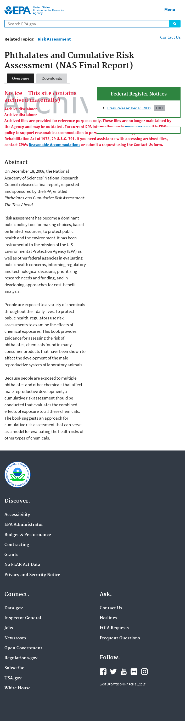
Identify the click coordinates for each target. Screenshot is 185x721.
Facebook (103, 671)
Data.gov (13, 608)
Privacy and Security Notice (32, 575)
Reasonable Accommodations (54, 144)
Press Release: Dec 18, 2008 (128, 107)
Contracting (16, 545)
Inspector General (22, 618)
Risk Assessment (54, 39)
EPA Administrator (23, 524)
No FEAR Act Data (22, 564)
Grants (11, 555)
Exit (159, 107)
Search (175, 23)
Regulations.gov (20, 658)
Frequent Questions (120, 638)
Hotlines (108, 618)
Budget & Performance (27, 535)
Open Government (23, 648)
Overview (20, 78)
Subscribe (14, 668)
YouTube (123, 671)
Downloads (52, 78)
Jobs (8, 628)
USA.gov (12, 678)
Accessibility (17, 514)
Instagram (144, 671)
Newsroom (15, 638)
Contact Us (170, 37)
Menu (169, 9)
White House (17, 688)
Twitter (113, 671)
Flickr (134, 671)
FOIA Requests (114, 628)
